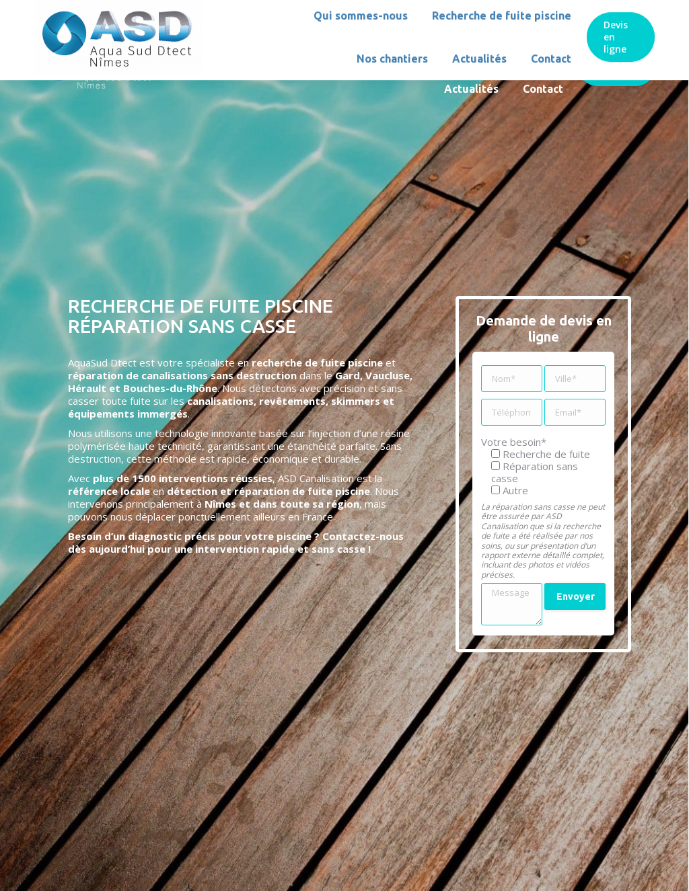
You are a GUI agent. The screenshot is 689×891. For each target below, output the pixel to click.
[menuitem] (257, 45)
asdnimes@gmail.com (171, 12)
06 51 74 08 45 (69, 12)
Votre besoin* (513, 442)
